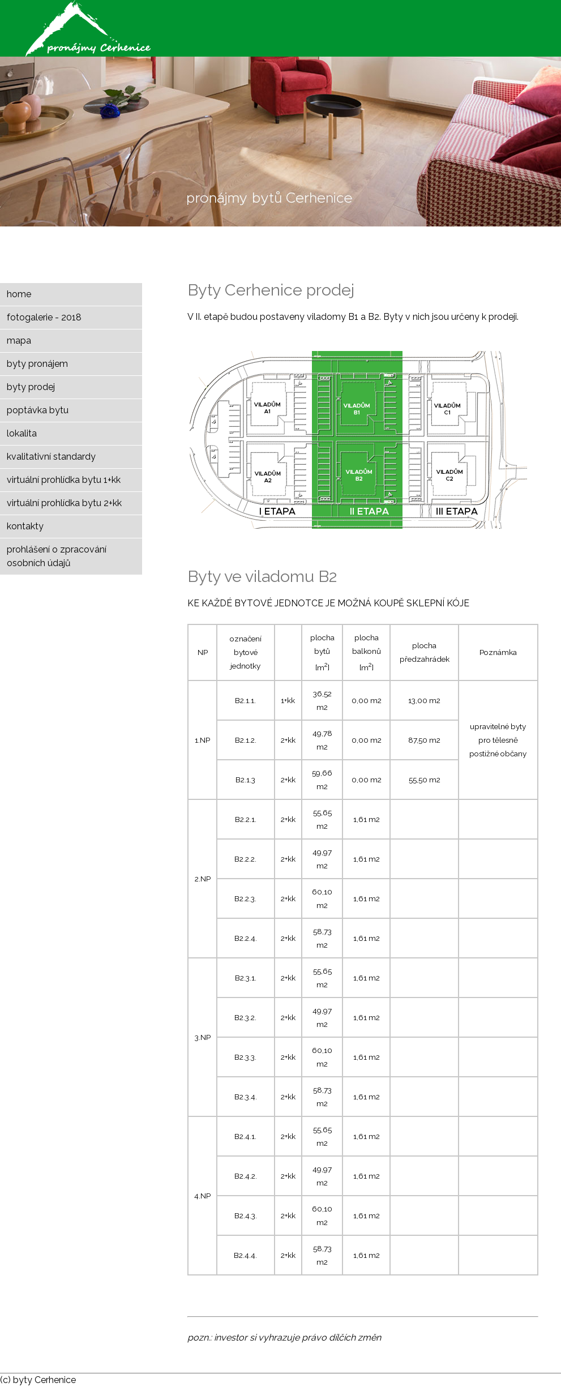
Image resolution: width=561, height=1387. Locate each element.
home (19, 294)
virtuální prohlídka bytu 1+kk (64, 479)
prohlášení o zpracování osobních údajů (56, 556)
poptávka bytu (37, 410)
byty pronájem (37, 363)
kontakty (25, 526)
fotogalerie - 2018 (44, 317)
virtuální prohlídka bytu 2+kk (64, 503)
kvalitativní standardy (51, 456)
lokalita (22, 433)
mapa (19, 340)
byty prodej (31, 387)
